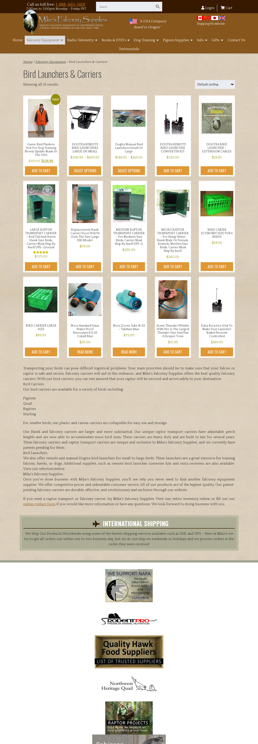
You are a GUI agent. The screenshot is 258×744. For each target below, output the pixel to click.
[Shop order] (215, 84)
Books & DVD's (116, 40)
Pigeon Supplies (178, 40)
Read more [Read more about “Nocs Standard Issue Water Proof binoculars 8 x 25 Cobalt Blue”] (85, 352)
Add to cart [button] (41, 170)
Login (207, 8)
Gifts (217, 40)
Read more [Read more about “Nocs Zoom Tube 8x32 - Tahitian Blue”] (129, 352)
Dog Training (146, 40)
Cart (226, 8)
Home (18, 40)
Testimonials (129, 49)
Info (202, 40)
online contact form (39, 504)
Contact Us (236, 40)
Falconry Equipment (45, 40)
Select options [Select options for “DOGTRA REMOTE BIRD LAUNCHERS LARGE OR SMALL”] (85, 170)
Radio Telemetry (82, 40)
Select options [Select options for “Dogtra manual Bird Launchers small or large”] (129, 170)
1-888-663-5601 (70, 4)
